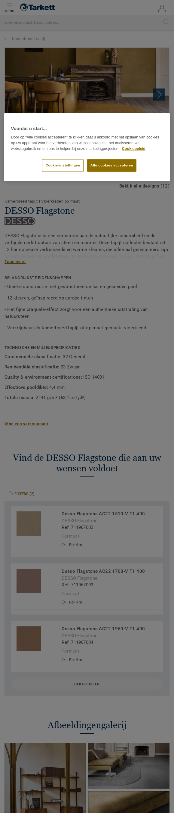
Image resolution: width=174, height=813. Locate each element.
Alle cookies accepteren (111, 165)
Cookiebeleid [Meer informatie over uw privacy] (133, 149)
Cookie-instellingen (62, 165)
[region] (86, 147)
